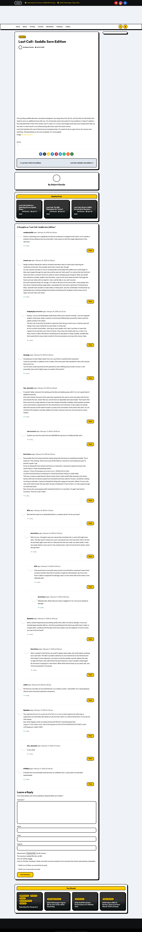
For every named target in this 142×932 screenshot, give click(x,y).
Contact (40, 27)
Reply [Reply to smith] (90, 699)
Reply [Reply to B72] (90, 522)
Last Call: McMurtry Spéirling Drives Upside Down (27, 207)
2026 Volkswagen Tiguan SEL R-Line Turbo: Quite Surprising (56, 904)
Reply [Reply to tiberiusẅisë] (90, 443)
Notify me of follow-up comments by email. (33, 864)
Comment (21, 799)
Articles (32, 27)
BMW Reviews (24, 895)
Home (18, 27)
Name (19, 825)
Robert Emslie (58, 184)
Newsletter (50, 27)
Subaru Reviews (108, 898)
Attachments (21, 852)
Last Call (22, 36)
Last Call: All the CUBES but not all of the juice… (83, 208)
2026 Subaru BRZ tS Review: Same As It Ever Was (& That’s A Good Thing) (111, 905)
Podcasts (60, 27)
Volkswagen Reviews (54, 898)
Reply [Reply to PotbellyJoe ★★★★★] (90, 344)
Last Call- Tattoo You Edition (30, 163)
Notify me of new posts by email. (29, 868)
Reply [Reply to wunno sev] (90, 300)
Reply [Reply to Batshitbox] (90, 499)
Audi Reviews (80, 898)
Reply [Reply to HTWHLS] (90, 783)
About (25, 27)
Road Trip (23, 902)
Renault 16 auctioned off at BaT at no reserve (48, 713)
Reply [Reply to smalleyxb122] (90, 249)
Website (19, 843)
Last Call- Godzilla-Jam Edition (81, 163)
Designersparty (27, 135)
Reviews (22, 897)
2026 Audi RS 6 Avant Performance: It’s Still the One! (84, 904)
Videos (68, 27)
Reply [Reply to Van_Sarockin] (90, 420)
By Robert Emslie (26, 47)
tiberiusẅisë (31, 430)
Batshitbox (27, 453)
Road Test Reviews (26, 900)
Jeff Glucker (24, 212)
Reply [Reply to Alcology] (90, 377)
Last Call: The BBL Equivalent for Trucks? (54, 208)
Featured (34, 895)
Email (19, 834)
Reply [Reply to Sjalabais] (90, 638)
